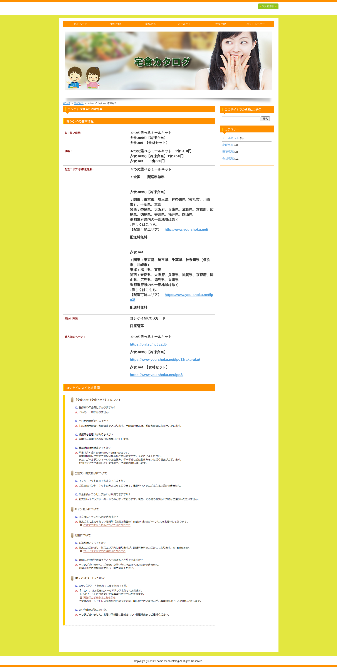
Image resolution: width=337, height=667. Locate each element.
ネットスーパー (255, 23)
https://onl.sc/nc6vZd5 (148, 344)
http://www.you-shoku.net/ (186, 229)
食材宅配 (115, 23)
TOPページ (80, 23)
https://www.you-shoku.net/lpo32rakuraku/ (165, 359)
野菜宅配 (220, 23)
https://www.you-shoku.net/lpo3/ (156, 375)
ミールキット (185, 23)
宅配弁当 (150, 23)
